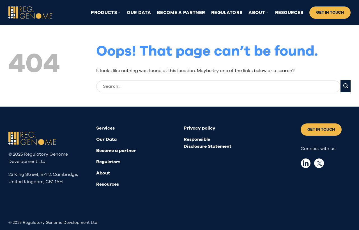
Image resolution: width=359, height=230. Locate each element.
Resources (289, 13)
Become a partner (181, 13)
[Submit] (345, 86)
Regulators (226, 13)
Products (106, 13)
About (258, 13)
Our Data (139, 13)
